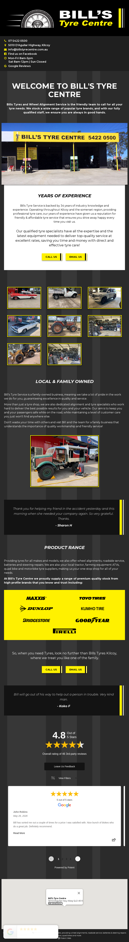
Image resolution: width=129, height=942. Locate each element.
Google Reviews (19, 66)
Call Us (51, 256)
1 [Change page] (58, 859)
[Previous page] (51, 858)
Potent (71, 867)
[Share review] (114, 840)
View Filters (64, 778)
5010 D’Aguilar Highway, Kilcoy (29, 45)
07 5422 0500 (17, 40)
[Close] (79, 885)
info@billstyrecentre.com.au (28, 49)
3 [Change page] (66, 859)
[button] (64, 901)
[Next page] (77, 858)
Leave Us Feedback (64, 766)
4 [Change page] (70, 859)
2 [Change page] (62, 859)
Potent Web (64, 938)
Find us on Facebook (22, 53)
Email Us (75, 256)
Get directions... (55, 895)
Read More (19, 833)
